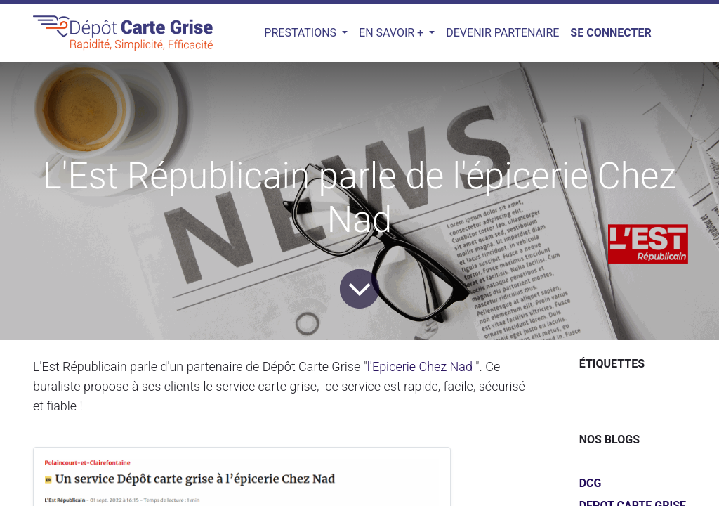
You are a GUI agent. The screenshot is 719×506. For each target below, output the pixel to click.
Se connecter (610, 32)
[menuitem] (502, 33)
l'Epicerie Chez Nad (420, 366)
